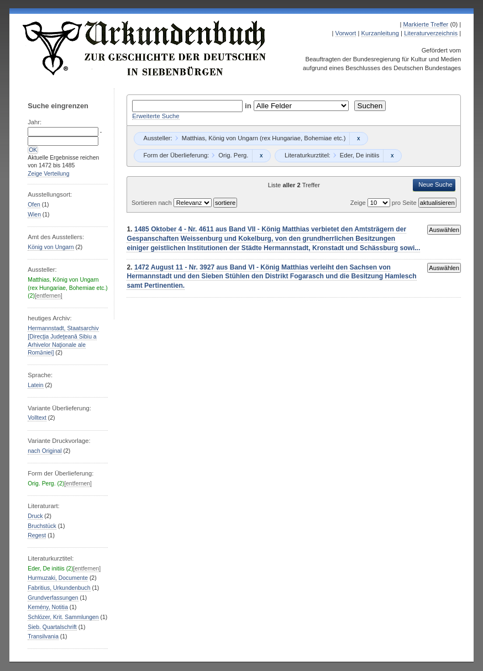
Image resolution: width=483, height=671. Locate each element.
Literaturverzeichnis (431, 33)
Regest (37, 535)
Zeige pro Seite (384, 202)
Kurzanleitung (380, 33)
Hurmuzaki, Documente (58, 578)
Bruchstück (42, 526)
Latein (35, 385)
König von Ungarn (51, 247)
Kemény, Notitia (48, 607)
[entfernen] (48, 296)
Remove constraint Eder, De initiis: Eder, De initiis (392, 156)
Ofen (34, 205)
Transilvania (43, 636)
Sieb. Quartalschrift (52, 627)
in (249, 106)
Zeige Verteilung (48, 174)
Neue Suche (435, 184)
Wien (34, 215)
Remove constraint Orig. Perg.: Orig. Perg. (261, 156)
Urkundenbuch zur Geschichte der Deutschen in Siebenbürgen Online (144, 48)
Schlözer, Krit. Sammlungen (63, 617)
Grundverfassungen (53, 598)
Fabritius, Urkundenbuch (59, 588)
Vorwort (345, 33)
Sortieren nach (153, 202)
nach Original (44, 451)
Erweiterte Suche (155, 116)
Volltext (37, 418)
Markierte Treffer (425, 24)
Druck (35, 516)
